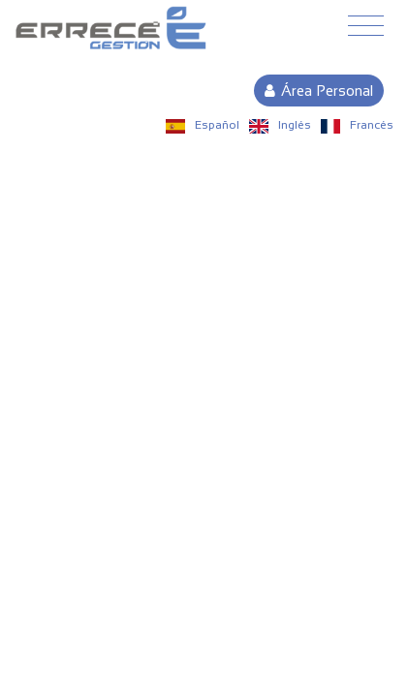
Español (202, 125)
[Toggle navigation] (365, 26)
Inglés (280, 125)
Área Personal (319, 90)
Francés (357, 125)
